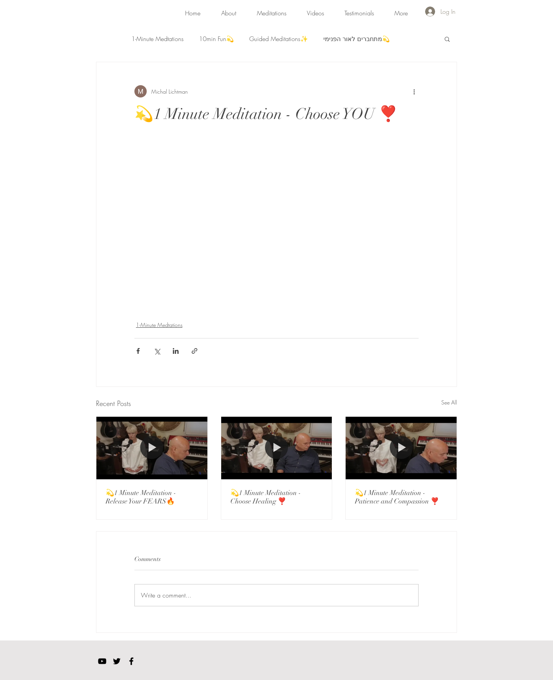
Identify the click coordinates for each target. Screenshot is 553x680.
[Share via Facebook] (138, 351)
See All (449, 402)
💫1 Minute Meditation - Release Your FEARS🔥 (141, 497)
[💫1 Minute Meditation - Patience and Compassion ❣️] (401, 448)
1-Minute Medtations (157, 39)
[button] (271, 9)
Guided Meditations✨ (278, 39)
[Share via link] (194, 351)
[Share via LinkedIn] (175, 351)
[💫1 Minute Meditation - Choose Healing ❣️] (276, 448)
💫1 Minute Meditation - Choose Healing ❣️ (265, 497)
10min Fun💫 (216, 39)
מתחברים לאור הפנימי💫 (356, 39)
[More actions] (414, 91)
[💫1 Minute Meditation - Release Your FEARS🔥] (151, 448)
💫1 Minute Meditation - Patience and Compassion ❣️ (397, 497)
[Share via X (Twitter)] (157, 351)
